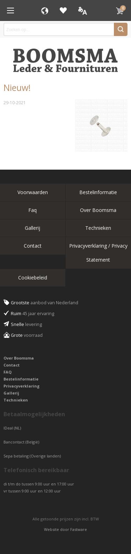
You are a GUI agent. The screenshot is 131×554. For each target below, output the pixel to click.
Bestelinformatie (98, 192)
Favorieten (63, 10)
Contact (33, 245)
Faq (32, 210)
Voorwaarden (32, 192)
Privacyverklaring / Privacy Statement (98, 252)
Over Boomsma (98, 210)
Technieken (98, 228)
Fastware (78, 529)
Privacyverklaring (21, 386)
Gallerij (32, 228)
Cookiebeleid (32, 277)
